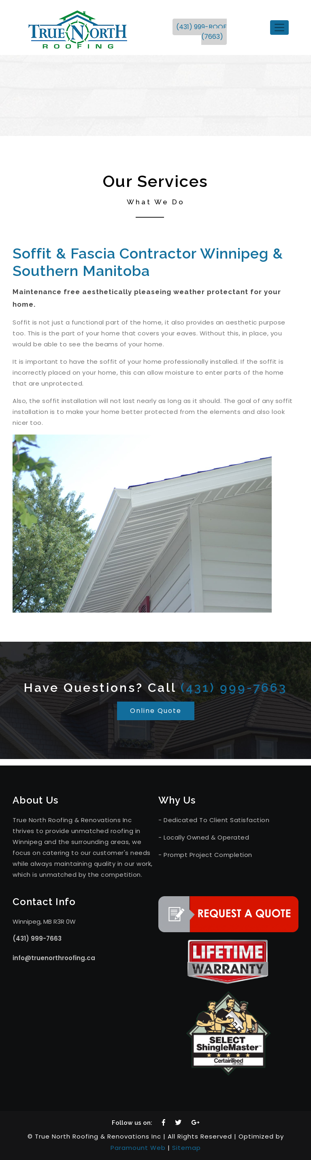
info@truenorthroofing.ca (54, 958)
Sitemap (186, 1147)
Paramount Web (138, 1147)
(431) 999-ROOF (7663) (201, 31)
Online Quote (155, 710)
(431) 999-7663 (234, 688)
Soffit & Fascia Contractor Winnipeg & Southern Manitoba (148, 262)
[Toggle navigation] (279, 27)
